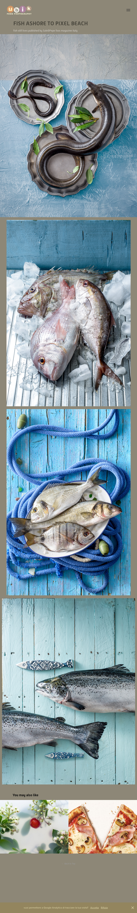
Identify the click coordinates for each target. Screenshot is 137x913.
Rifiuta (104, 907)
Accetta (94, 907)
